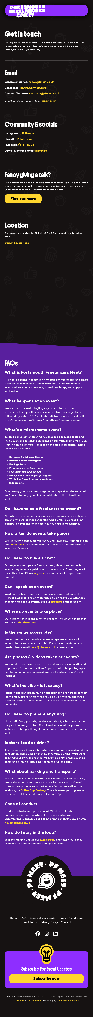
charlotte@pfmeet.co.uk (44, 93)
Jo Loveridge (34, 1000)
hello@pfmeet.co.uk (41, 82)
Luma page (17, 544)
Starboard (18, 1000)
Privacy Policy (49, 922)
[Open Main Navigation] (81, 10)
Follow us (26, 133)
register (39, 573)
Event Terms (30, 922)
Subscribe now (46, 978)
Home (14, 918)
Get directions (27, 622)
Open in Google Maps (17, 243)
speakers (56, 601)
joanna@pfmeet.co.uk (33, 87)
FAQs (23, 918)
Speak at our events (42, 918)
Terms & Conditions (70, 918)
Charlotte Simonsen (68, 1000)
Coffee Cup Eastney (33, 790)
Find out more (23, 198)
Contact (66, 922)
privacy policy (49, 101)
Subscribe (40, 150)
